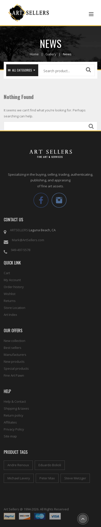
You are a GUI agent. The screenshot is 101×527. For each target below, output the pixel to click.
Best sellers (12, 347)
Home (34, 54)
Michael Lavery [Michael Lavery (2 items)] (18, 478)
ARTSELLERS (19, 230)
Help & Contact (15, 401)
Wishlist (9, 294)
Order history (14, 287)
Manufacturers (15, 354)
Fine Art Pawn (14, 375)
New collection (14, 340)
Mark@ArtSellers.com (28, 240)
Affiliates (10, 422)
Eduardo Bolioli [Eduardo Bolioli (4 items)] (49, 465)
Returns (10, 300)
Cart (7, 273)
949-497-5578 (20, 250)
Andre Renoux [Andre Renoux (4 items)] (18, 465)
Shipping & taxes (16, 408)
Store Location (14, 307)
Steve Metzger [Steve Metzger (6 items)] (75, 478)
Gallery (50, 54)
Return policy (13, 415)
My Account (12, 280)
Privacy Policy (14, 429)
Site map (10, 436)
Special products (16, 368)
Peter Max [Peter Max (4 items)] (47, 478)
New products (14, 361)
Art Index (10, 314)
